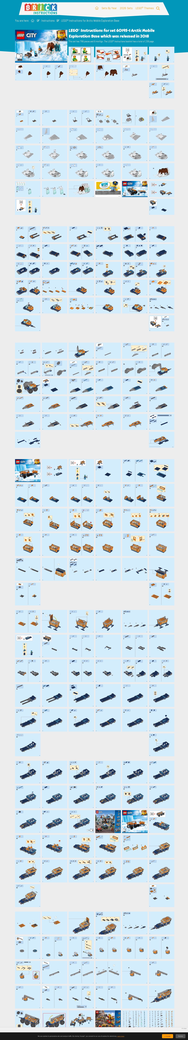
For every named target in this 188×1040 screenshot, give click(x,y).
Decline (180, 1036)
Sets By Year (109, 8)
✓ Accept (168, 1036)
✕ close (184, 1028)
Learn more (120, 1036)
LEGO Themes (145, 8)
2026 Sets (126, 8)
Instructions (48, 21)
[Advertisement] (95, 95)
